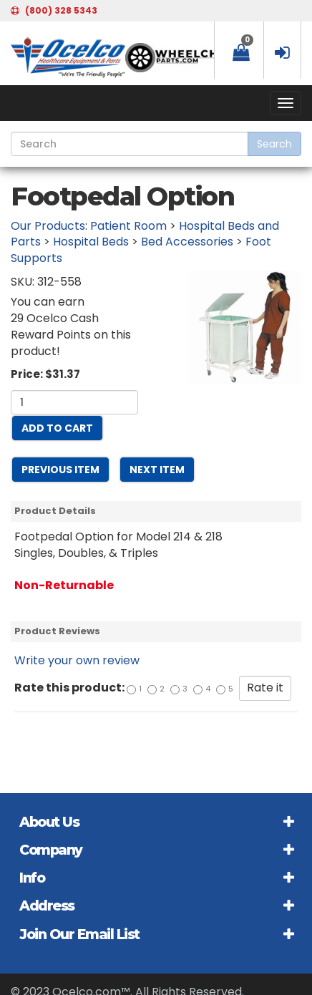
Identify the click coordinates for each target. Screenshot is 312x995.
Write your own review (77, 660)
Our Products (48, 226)
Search (274, 144)
